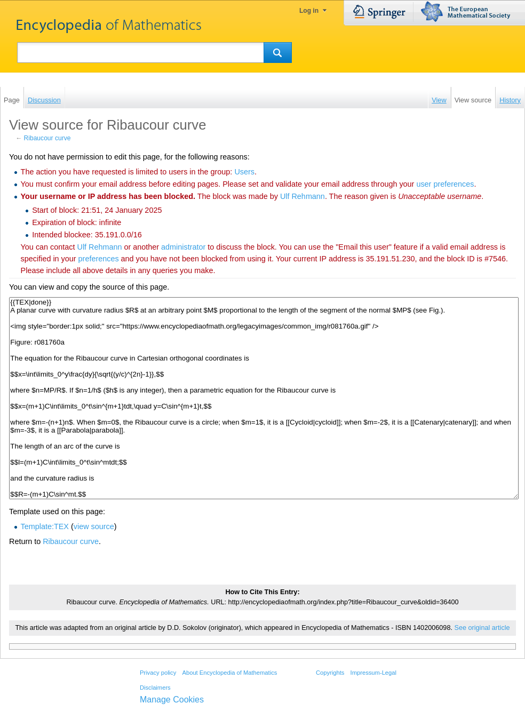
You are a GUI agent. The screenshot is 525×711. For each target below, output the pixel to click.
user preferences (445, 184)
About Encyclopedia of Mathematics (229, 672)
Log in (309, 10)
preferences (98, 258)
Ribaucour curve (47, 138)
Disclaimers (155, 687)
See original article (482, 628)
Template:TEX (45, 526)
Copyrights (330, 672)
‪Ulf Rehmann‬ (302, 196)
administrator (183, 247)
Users (244, 171)
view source (94, 526)
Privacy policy (158, 672)
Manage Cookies (172, 699)
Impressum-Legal (373, 672)
